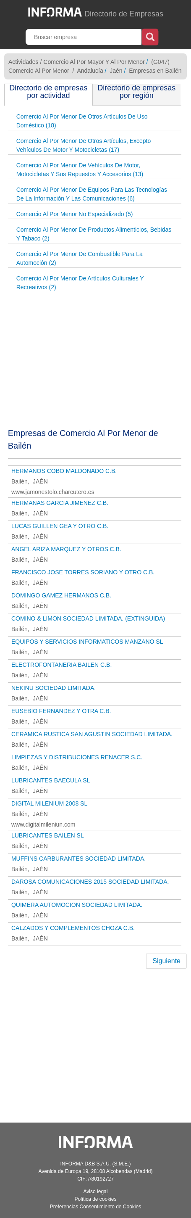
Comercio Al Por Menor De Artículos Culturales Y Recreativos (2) (80, 283)
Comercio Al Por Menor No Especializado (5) (74, 214)
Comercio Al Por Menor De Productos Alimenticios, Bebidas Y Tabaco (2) (94, 234)
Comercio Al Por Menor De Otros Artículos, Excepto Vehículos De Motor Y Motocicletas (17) (83, 145)
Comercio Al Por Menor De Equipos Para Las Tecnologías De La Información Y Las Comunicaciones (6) (91, 194)
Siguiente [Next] (166, 960)
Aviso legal (96, 1191)
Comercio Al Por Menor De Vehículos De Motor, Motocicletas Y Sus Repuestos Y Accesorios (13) (79, 169)
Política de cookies (95, 1199)
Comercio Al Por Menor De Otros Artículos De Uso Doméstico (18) (82, 121)
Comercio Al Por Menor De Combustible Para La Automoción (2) (79, 258)
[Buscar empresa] (84, 37)
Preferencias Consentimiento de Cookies (95, 1207)
